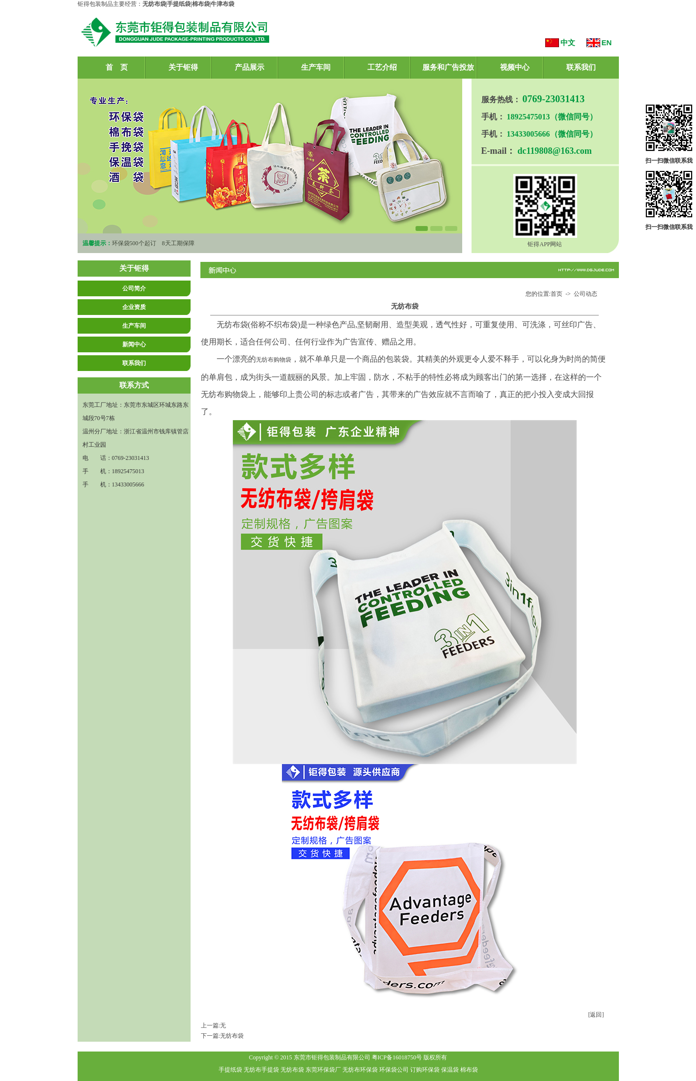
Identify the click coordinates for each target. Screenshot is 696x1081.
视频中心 (514, 67)
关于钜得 (183, 67)
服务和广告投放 (448, 67)
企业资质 (134, 307)
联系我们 (581, 67)
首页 (556, 293)
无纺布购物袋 (273, 359)
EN (607, 42)
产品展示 (249, 67)
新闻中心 (134, 344)
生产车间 (316, 67)
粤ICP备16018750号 (397, 1057)
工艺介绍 (382, 67)
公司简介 (134, 288)
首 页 (117, 67)
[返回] (596, 1014)
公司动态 (585, 293)
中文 (567, 42)
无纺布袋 (232, 1035)
